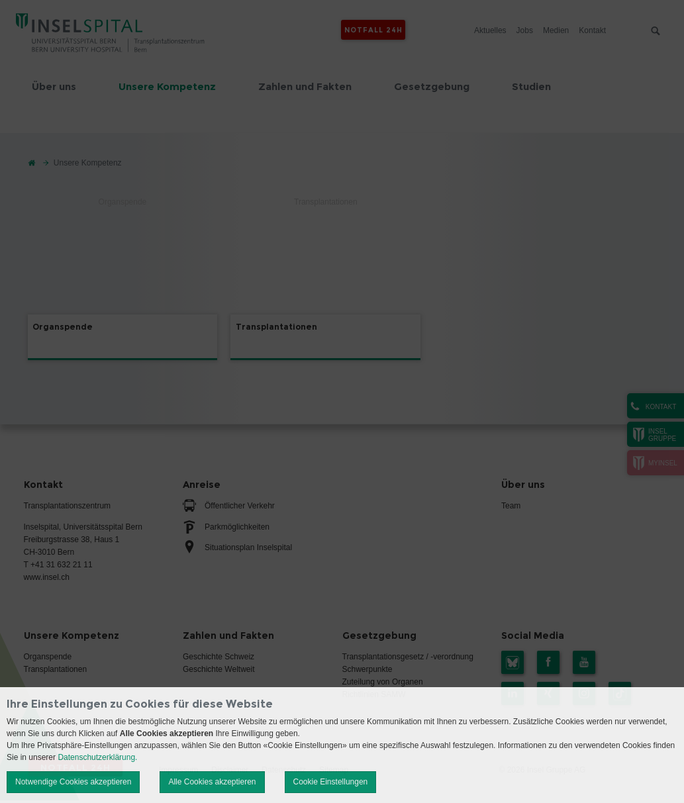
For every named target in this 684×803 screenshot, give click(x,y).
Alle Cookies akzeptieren (212, 781)
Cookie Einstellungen (330, 781)
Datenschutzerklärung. (97, 757)
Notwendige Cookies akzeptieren (73, 781)
